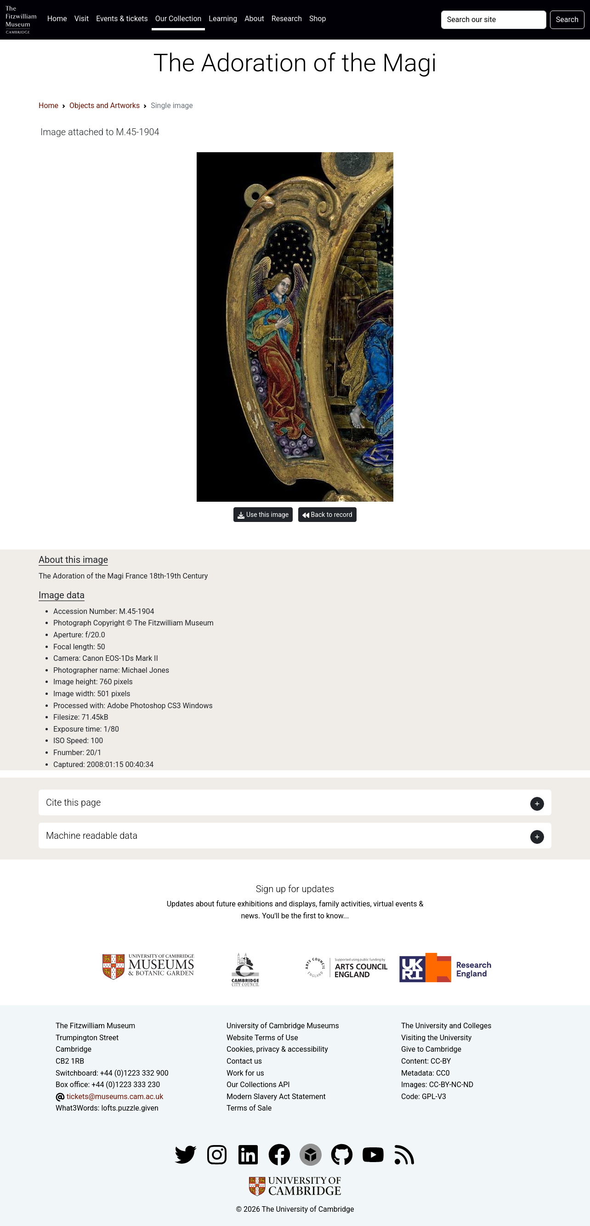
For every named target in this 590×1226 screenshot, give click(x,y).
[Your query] (493, 20)
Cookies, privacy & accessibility (277, 1049)
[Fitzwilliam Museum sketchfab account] (311, 1154)
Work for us (245, 1073)
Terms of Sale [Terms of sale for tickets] (249, 1108)
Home (59, 17)
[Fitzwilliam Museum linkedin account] (280, 1154)
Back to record (327, 515)
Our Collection (178, 18)
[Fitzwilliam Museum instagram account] (217, 1154)
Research (287, 18)
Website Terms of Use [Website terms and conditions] (262, 1037)
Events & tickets (122, 18)
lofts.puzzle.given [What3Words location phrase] (129, 1108)
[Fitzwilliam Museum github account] (342, 1154)
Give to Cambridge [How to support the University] (431, 1049)
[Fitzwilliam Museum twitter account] (186, 1154)
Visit (81, 18)
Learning (223, 18)
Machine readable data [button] (91, 835)
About (254, 18)
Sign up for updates (295, 888)
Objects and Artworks (104, 105)
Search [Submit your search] (567, 19)
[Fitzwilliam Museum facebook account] (249, 1154)
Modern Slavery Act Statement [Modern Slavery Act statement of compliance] (276, 1096)
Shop (317, 18)
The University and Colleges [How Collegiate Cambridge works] (446, 1025)
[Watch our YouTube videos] (374, 1154)
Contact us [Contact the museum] (244, 1061)
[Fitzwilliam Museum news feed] (404, 1154)
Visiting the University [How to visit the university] (436, 1037)
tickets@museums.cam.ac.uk (115, 1096)
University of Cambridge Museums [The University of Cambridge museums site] (283, 1025)
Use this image (263, 515)
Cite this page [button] (73, 802)
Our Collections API (258, 1084)
